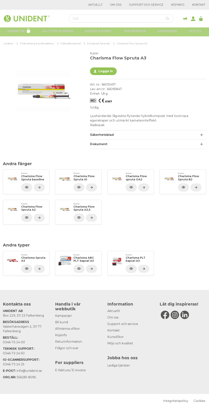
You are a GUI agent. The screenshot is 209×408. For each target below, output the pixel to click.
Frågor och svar (67, 348)
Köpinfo (177, 4)
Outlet (195, 32)
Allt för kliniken (57, 32)
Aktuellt (95, 4)
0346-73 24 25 (13, 364)
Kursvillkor (115, 337)
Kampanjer (167, 32)
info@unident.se (29, 371)
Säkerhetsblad (102, 135)
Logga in (105, 71)
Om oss (115, 4)
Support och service (146, 4)
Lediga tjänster (118, 365)
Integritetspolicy (175, 401)
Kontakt (198, 4)
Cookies (199, 401)
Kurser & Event (98, 32)
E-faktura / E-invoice (70, 370)
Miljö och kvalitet (120, 343)
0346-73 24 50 (14, 353)
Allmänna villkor (67, 328)
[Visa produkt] (39, 187)
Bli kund (61, 322)
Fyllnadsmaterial (71, 43)
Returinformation (68, 341)
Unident (8, 43)
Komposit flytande (98, 43)
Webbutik (19, 32)
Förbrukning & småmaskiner (37, 43)
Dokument (98, 144)
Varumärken (135, 32)
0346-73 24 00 (14, 342)
